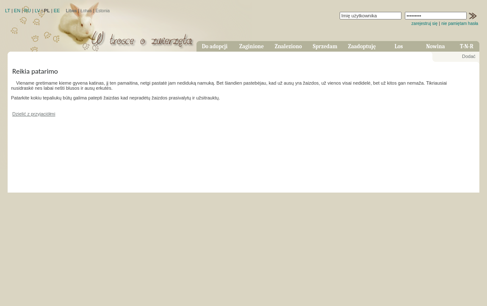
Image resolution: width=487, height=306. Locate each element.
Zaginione (251, 46)
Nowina (435, 46)
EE (57, 10)
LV (37, 10)
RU (27, 10)
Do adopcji (215, 46)
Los (399, 46)
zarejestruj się (425, 23)
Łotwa (86, 10)
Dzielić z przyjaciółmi (33, 113)
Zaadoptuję (362, 46)
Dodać (469, 56)
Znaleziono (288, 46)
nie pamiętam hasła (459, 23)
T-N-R (466, 46)
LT (7, 10)
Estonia (103, 10)
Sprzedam (325, 46)
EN (17, 10)
